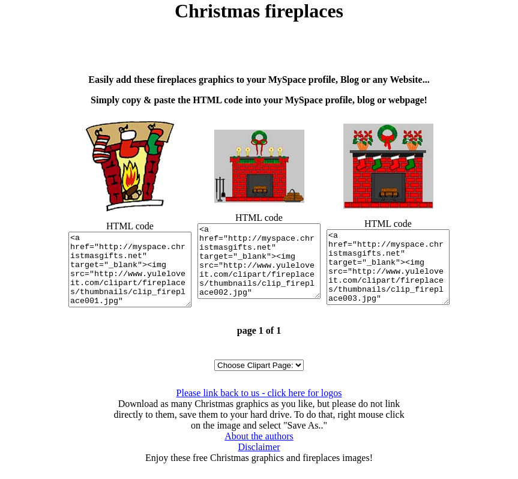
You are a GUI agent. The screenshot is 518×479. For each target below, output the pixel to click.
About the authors (259, 450)
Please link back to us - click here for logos (259, 407)
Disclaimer (259, 461)
